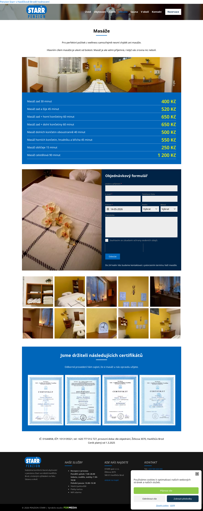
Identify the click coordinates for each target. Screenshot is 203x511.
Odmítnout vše (149, 498)
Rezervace (173, 11)
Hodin (144, 204)
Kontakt (157, 11)
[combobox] (150, 209)
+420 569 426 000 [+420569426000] (155, 468)
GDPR (172, 505)
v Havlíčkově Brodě (26, 1)
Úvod (88, 11)
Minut (163, 204)
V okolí (145, 11)
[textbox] (147, 209)
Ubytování (100, 11)
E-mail (108, 194)
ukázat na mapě (112, 479)
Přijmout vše (166, 490)
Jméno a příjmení (113, 183)
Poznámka (109, 215)
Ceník (112, 11)
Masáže (123, 11)
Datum (109, 204)
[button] (197, 473)
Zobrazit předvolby (183, 498)
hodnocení (43, 1)
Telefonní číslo (148, 194)
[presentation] (124, 247)
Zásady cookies (162, 505)
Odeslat (112, 256)
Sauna (134, 11)
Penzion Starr (7, 1)
